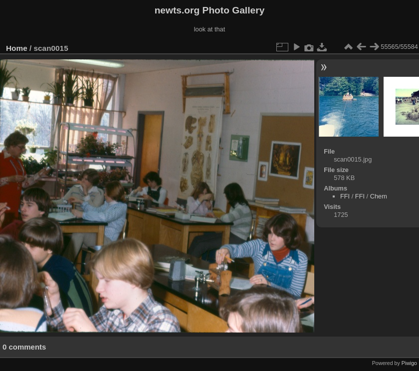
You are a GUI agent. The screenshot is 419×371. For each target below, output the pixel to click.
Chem (378, 196)
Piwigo (409, 363)
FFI (345, 196)
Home (16, 48)
